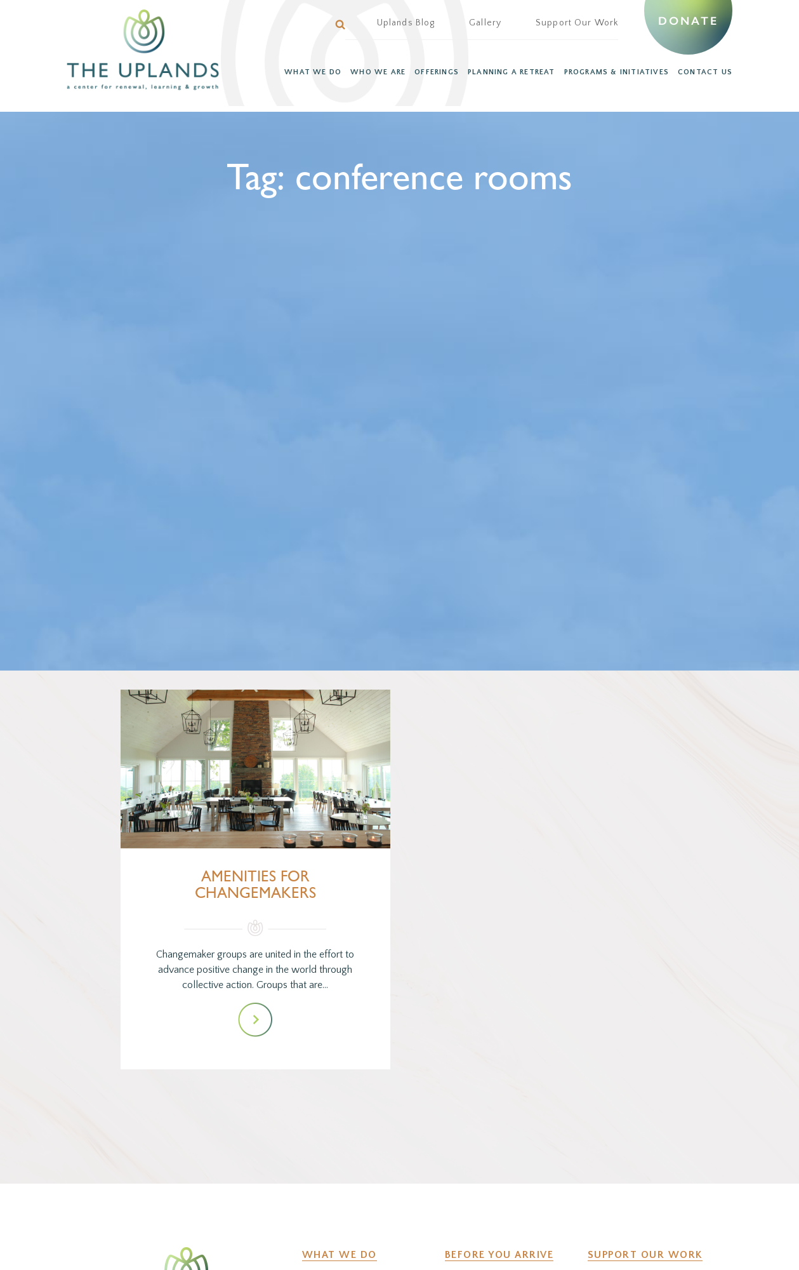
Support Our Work (577, 23)
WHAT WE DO (312, 72)
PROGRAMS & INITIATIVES (616, 72)
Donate (688, 21)
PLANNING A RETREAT (511, 72)
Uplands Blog (406, 23)
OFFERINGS (436, 72)
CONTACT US (705, 72)
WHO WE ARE (378, 72)
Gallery (485, 23)
